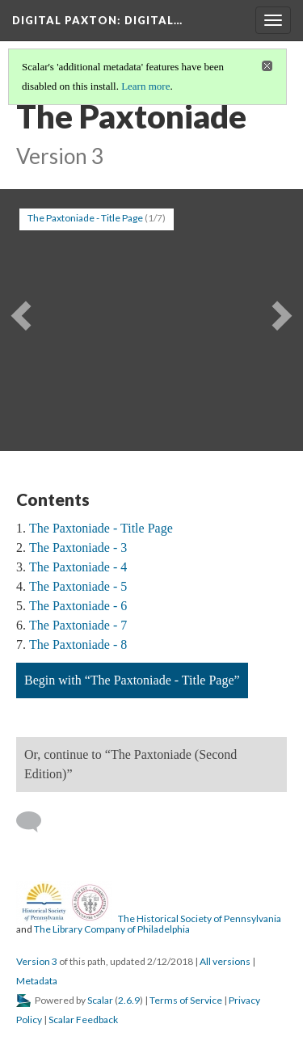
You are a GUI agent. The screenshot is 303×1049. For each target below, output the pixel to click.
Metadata (36, 981)
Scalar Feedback (83, 1019)
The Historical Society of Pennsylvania (199, 918)
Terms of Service (185, 1000)
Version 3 (36, 961)
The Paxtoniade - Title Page (101, 528)
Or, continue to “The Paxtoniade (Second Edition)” (130, 764)
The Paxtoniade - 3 (78, 547)
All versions (225, 961)
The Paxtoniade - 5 (78, 586)
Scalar (100, 1000)
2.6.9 (129, 1000)
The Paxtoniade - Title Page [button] (85, 218)
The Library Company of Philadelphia (112, 929)
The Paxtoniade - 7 (78, 625)
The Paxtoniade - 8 (78, 644)
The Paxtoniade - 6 (78, 606)
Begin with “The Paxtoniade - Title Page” (132, 680)
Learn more (145, 86)
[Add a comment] (36, 821)
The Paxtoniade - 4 (78, 567)
